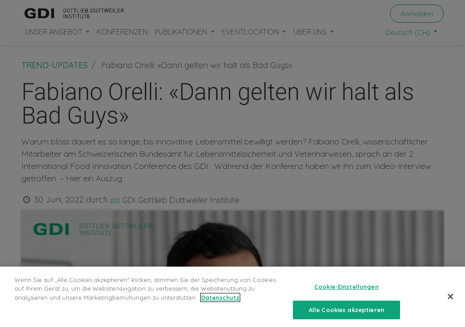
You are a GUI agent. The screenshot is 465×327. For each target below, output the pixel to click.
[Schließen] (450, 302)
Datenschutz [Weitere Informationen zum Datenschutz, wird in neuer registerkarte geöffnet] (220, 303)
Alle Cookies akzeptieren (346, 315)
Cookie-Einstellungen (346, 292)
